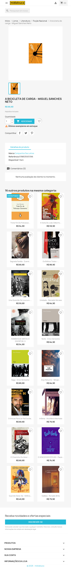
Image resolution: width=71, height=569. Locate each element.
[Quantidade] (8, 121)
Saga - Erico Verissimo (20, 380)
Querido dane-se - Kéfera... (20, 496)
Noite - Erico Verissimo (51, 339)
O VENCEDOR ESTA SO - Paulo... (51, 457)
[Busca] (17, 10)
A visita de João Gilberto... (50, 223)
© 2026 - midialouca (35, 566)
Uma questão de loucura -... (20, 300)
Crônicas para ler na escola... (20, 418)
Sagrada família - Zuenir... (20, 261)
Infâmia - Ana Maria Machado (50, 418)
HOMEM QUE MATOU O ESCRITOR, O (20, 340)
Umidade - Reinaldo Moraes (51, 300)
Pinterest (32, 133)
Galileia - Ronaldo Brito (51, 496)
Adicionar (24, 121)
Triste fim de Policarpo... (20, 223)
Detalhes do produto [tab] (19, 147)
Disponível (13, 160)
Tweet (25, 133)
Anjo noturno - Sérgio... (50, 380)
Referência (14, 156)
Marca (11, 153)
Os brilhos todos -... (51, 261)
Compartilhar (19, 133)
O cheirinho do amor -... (20, 457)
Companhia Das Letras (24, 153)
